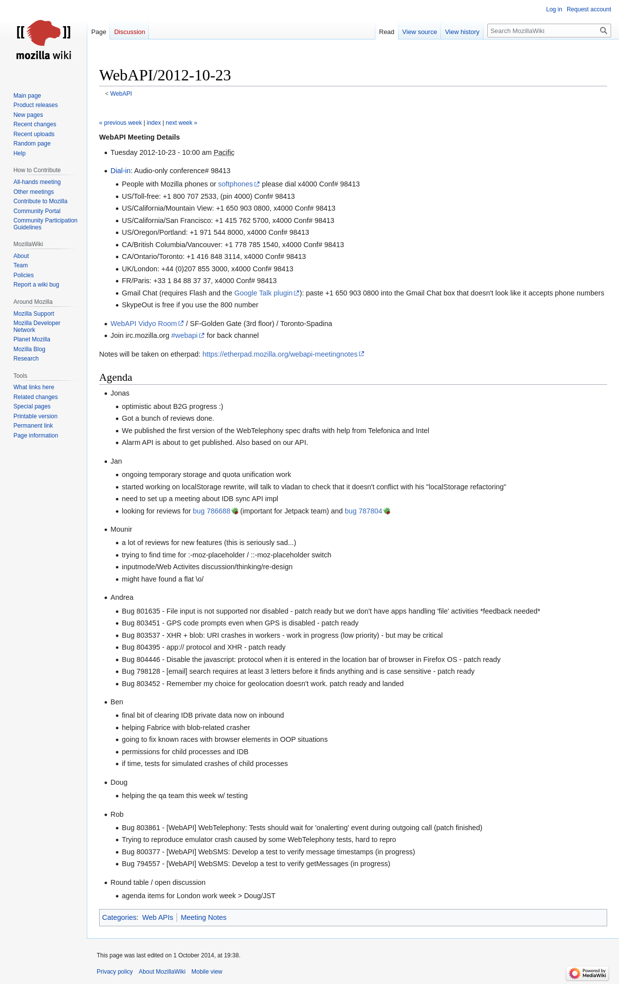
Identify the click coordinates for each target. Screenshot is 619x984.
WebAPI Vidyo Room (143, 324)
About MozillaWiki (162, 971)
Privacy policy (115, 971)
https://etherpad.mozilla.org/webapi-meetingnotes (280, 354)
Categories (119, 917)
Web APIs (157, 917)
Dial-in (120, 171)
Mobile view (206, 971)
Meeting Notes (204, 917)
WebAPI (121, 93)
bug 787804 (363, 511)
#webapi (184, 335)
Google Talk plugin (263, 293)
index (154, 122)
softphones (235, 184)
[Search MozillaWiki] (549, 30)
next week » (181, 122)
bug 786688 (211, 511)
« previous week (120, 122)
